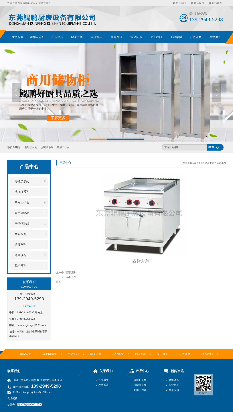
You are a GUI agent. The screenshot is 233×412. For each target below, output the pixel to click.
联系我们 (199, 3)
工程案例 (176, 37)
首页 (200, 162)
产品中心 (57, 37)
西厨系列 (221, 162)
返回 (58, 281)
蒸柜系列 (71, 277)
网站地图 (217, 3)
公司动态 (174, 380)
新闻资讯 (116, 37)
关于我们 (180, 3)
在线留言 (196, 37)
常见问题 (136, 37)
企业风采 (96, 37)
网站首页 (17, 37)
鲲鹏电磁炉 (37, 37)
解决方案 (77, 37)
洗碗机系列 (47, 147)
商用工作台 (63, 147)
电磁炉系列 (30, 147)
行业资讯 (174, 385)
